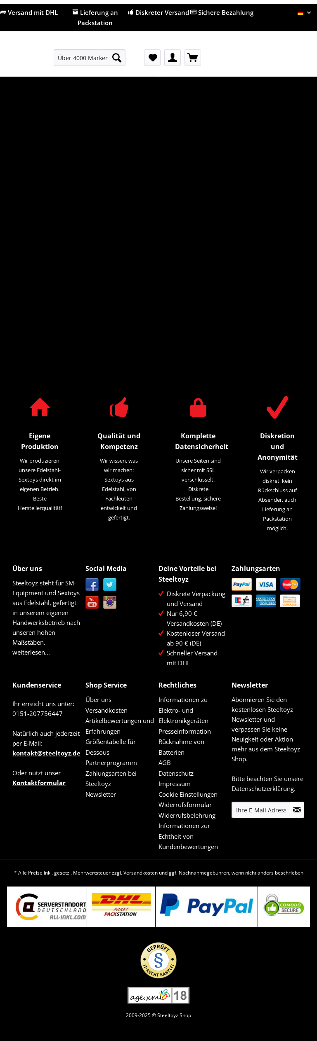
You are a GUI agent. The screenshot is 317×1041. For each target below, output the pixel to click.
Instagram (110, 602)
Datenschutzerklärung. (264, 788)
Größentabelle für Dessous (110, 746)
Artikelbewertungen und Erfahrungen (119, 725)
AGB (164, 762)
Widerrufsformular (185, 804)
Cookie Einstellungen (188, 794)
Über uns (98, 699)
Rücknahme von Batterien (181, 746)
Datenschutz (176, 773)
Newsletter (100, 794)
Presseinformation (184, 731)
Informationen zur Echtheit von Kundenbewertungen (188, 836)
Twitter (110, 585)
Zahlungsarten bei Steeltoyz (111, 778)
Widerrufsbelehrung (186, 815)
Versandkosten (106, 710)
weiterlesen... (31, 652)
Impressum (174, 783)
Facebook (92, 585)
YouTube (92, 602)
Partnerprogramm (111, 762)
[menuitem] (90, 61)
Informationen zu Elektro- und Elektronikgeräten (183, 710)
